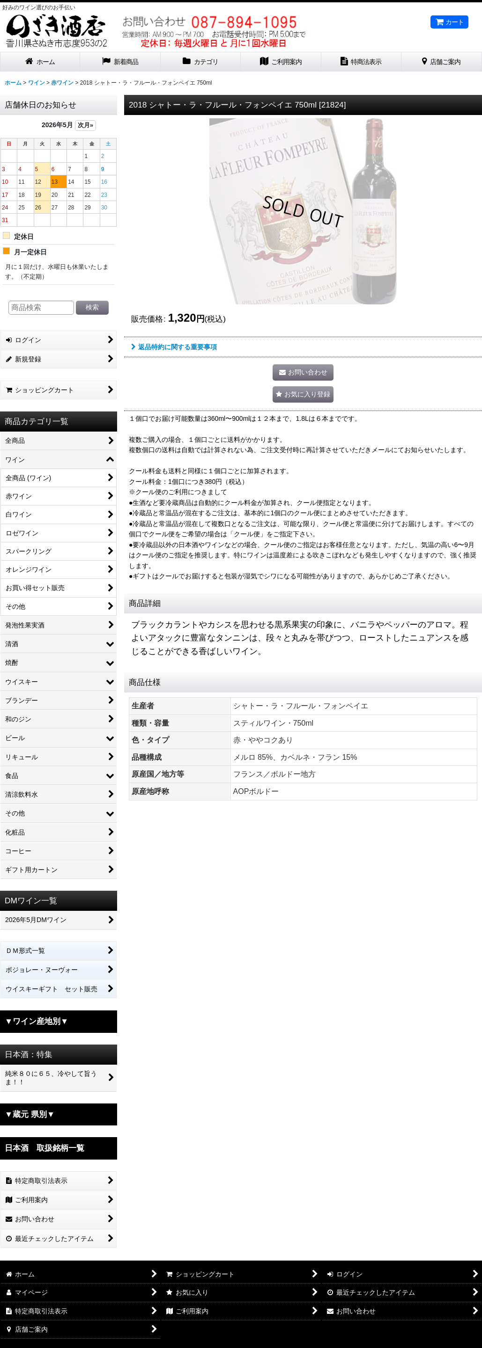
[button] (303, 394)
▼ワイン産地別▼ (36, 1021)
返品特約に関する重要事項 (174, 347)
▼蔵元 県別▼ (30, 1114)
